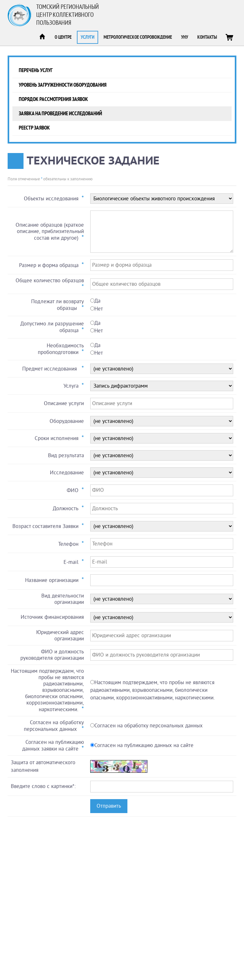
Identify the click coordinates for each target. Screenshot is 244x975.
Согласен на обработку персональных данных (148, 726)
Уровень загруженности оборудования (62, 85)
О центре (63, 37)
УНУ (184, 37)
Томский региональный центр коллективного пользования (67, 14)
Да (97, 301)
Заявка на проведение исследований (60, 113)
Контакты (207, 37)
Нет (98, 309)
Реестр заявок (34, 128)
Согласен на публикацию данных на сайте (143, 745)
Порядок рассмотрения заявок (53, 99)
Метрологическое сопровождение (138, 37)
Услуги (87, 37)
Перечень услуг (35, 70)
